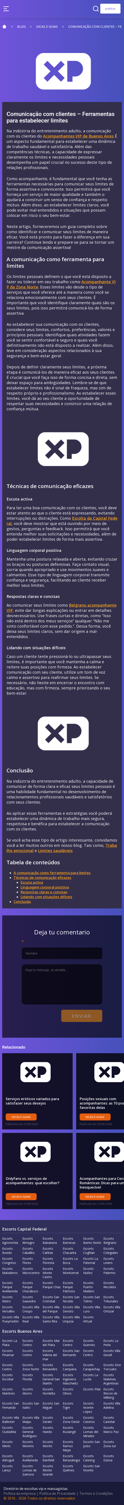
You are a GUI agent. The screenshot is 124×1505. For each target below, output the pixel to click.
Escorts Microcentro (31, 1271)
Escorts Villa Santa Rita (51, 1319)
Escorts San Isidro (30, 1405)
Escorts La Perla (110, 1343)
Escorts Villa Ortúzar (111, 1309)
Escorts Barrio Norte (92, 1240)
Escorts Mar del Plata (51, 1343)
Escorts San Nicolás (71, 1299)
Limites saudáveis (55, 850)
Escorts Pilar (92, 1389)
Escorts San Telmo (91, 1299)
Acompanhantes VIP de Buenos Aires (78, 136)
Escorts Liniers (108, 1260)
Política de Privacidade (57, 1493)
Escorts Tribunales (110, 1299)
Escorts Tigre (68, 1405)
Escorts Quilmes (68, 1468)
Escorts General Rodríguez (29, 1432)
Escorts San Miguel (51, 1405)
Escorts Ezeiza (108, 1458)
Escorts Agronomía (10, 1240)
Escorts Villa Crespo (30, 1309)
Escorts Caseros (89, 1419)
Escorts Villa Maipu (30, 1419)
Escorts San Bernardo (71, 1353)
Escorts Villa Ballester (10, 1419)
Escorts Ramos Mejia (68, 1446)
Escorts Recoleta (109, 1285)
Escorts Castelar (109, 1419)
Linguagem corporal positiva (45, 887)
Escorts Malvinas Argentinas (111, 1379)
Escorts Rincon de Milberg (110, 1393)
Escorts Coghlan (89, 1250)
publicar (110, 8)
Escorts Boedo (7, 1250)
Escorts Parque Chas (52, 1285)
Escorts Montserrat (71, 1271)
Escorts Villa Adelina (111, 1405)
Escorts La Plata (9, 1343)
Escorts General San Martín (51, 1379)
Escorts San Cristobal (51, 1299)
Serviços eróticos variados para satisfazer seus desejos (32, 1101)
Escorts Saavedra (29, 1299)
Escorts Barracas (69, 1240)
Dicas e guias (21, 1117)
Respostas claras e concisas (44, 892)
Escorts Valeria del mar (50, 1355)
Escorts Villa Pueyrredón (10, 1319)
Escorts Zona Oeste (71, 1419)
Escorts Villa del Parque (51, 1309)
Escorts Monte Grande (48, 1470)
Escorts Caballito (28, 1250)
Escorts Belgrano (109, 1240)
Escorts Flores (27, 1260)
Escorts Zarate (48, 1419)
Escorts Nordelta (49, 1391)
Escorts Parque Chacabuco (30, 1287)
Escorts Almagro (28, 1240)
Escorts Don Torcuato (112, 1367)
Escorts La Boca (70, 1260)
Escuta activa (32, 882)
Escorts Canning (89, 1458)
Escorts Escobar (8, 1377)
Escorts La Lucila (90, 1377)
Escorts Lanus (7, 1468)
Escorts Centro (27, 1343)
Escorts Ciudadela (9, 1430)
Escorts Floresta (48, 1260)
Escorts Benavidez (50, 1367)
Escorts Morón (48, 1444)
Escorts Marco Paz (111, 1430)
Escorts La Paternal (90, 1260)
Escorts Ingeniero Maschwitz (70, 1379)
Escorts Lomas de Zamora (29, 1470)
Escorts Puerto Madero (88, 1287)
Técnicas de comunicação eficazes (42, 877)
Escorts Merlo (7, 1444)
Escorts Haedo (48, 1430)
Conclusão (22, 901)
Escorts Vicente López (88, 1407)
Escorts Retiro (7, 1299)
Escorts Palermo (109, 1271)
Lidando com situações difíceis (46, 896)
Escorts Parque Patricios (69, 1287)
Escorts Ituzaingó (69, 1430)
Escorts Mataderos (10, 1271)
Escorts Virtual (88, 1319)
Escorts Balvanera (50, 1240)
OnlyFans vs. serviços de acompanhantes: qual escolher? (32, 1180)
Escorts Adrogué (8, 1458)
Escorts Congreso (9, 1260)
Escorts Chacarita (69, 1250)
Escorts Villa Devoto (71, 1309)
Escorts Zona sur (109, 1444)
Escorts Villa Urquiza (71, 1319)
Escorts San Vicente (91, 1468)
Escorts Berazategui (71, 1458)
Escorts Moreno (28, 1444)
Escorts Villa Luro (91, 1309)
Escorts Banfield (48, 1458)
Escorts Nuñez (88, 1271)
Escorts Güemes (89, 1343)
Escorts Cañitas (48, 1250)
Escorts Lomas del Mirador (90, 1432)
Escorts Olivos (68, 1391)
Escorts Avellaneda (30, 1458)
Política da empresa (20, 1493)
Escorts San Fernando (10, 1405)
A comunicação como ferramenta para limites (52, 872)
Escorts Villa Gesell (111, 1353)
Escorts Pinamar (8, 1353)
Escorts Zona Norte (30, 1367)
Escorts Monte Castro (48, 1273)
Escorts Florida (27, 1377)
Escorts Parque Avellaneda (10, 1287)
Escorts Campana (69, 1367)
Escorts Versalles (8, 1309)
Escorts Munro (27, 1391)
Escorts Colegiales (110, 1250)
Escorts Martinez (8, 1391)
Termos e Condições (96, 1493)
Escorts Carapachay (91, 1367)
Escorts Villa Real (30, 1319)
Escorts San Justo (91, 1444)
